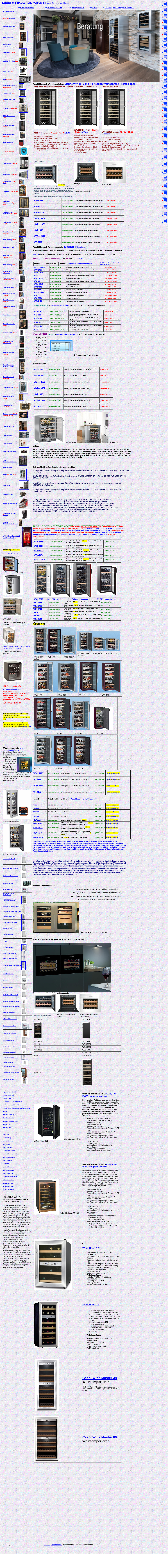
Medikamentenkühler (9, 1026)
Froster (5, 941)
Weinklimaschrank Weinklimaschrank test (111, 845)
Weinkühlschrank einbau (61, 849)
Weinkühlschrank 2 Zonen (114, 849)
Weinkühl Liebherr (8, 1167)
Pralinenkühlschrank (9, 1033)
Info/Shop (68, 133)
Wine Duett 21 (90, 1304)
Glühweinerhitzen (8, 1183)
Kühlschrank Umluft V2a (10, 995)
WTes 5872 (38, 330)
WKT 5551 (27, 726)
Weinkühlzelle (7, 1160)
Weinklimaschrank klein (99, 847)
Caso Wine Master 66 (99, 1437)
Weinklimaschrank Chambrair (67, 843)
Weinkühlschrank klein (117, 847)
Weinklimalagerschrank (75, 841)
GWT (35, 828)
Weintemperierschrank (41, 847)
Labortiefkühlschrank (10, 1019)
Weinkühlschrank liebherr (80, 847)
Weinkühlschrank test (10, 1176)
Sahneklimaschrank (9, 1052)
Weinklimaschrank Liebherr (60, 847)
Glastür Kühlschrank (9, 953)
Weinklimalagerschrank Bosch (44, 843)
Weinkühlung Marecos (10, 315)
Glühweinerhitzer (8, 1180)
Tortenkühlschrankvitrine (11, 1073)
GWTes (36, 823)
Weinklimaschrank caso (79, 849)
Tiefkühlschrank (8, 1062)
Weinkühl (6, 1134)
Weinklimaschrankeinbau (42, 849)
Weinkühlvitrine (10, 332)
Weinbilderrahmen (9, 86)
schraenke (10, 213)
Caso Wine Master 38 (99, 1378)
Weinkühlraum (7, 1147)
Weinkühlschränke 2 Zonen (43, 851)
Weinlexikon (80, 247)
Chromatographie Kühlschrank (8, 894)
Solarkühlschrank (8, 1057)
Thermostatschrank (9, 1066)
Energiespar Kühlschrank (11, 906)
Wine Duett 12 (90, 1248)
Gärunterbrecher (8, 947)
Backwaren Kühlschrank (11, 868)
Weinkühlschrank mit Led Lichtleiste (11, 537)
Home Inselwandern (54, 8)
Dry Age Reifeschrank (10, 899)
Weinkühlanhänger (9, 1157)
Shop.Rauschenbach (11, 553)
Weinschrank (61, 841)
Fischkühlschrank (8, 934)
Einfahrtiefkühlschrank (10, 922)
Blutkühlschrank (8, 889)
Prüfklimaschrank (8, 1040)
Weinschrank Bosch (110, 841)
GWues (36, 820)
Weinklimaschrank (40, 841)
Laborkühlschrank (9, 1012)
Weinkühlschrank (9, 287)
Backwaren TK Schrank (10, 876)
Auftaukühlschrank (9, 859)
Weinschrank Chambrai (88, 843)
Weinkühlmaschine (9, 1151)
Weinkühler (6, 1144)
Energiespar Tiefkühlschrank (12, 911)
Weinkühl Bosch (8, 1173)
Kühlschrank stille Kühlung (11, 1006)
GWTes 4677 (38, 833)
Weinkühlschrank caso (96, 849)
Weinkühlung (7, 271)
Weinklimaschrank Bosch (93, 841)
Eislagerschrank (8, 928)
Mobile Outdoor (10, 61)
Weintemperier (7, 212)
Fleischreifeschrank (9, 900)
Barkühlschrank (8, 883)
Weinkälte (6, 1164)
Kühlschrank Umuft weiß (11, 1001)
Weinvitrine (9, 52)
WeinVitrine (8, 247)
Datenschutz (56, 1545)
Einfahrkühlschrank (9, 917)
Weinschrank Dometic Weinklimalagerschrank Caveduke (74, 845)
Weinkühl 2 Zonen (8, 1170)
